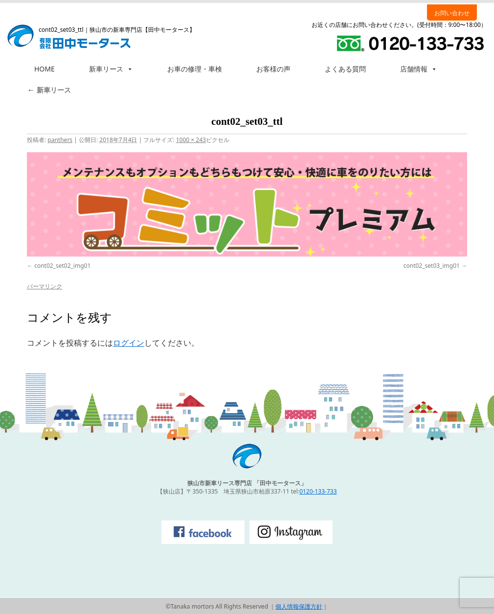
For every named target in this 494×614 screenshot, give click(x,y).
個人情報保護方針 (298, 606)
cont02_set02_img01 (62, 265)
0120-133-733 (318, 491)
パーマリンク (44, 286)
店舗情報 (418, 68)
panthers (59, 140)
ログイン (128, 342)
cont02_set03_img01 (432, 265)
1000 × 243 (191, 140)
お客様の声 (273, 68)
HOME (44, 68)
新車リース (111, 68)
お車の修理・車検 (194, 68)
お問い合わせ (452, 13)
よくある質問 (345, 68)
